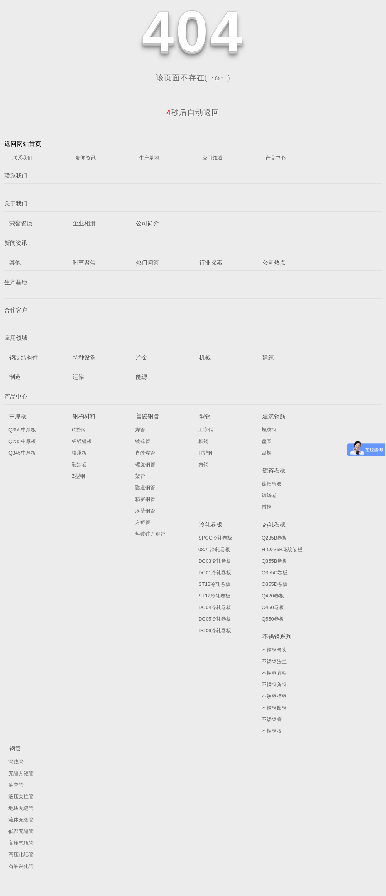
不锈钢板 (272, 731)
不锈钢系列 (276, 636)
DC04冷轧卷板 (214, 607)
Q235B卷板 (274, 538)
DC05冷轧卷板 (214, 619)
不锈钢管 (272, 719)
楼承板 (79, 453)
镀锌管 (142, 441)
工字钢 (205, 430)
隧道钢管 (145, 487)
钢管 (15, 748)
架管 (140, 476)
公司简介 (147, 223)
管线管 (16, 762)
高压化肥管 (21, 854)
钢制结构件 (23, 357)
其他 (15, 262)
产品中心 (276, 158)
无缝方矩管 (21, 773)
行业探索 (210, 262)
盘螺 (267, 453)
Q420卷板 (273, 596)
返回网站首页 (22, 144)
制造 (15, 376)
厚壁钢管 (145, 511)
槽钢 (203, 441)
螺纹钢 (269, 430)
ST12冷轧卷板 (214, 596)
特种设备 (84, 357)
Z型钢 (78, 476)
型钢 (205, 416)
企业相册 (84, 223)
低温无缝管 (21, 831)
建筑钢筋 (274, 416)
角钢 (203, 464)
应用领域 (212, 158)
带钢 (267, 507)
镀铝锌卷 (272, 484)
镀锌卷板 (274, 470)
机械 (205, 357)
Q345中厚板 (22, 453)
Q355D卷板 (275, 584)
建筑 (268, 357)
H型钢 (205, 453)
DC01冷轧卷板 (214, 572)
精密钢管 (145, 499)
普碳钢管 (147, 416)
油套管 (16, 785)
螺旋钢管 (145, 464)
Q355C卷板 (275, 572)
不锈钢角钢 (274, 684)
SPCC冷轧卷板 (215, 538)
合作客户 (15, 310)
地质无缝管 (21, 808)
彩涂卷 (79, 464)
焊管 (140, 430)
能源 (141, 376)
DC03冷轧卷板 (214, 561)
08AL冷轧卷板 (214, 549)
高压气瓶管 (21, 843)
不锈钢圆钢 (274, 708)
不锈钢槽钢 (274, 696)
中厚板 (18, 416)
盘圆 (267, 441)
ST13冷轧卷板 (214, 584)
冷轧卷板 (210, 524)
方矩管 (142, 522)
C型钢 (78, 430)
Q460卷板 (273, 607)
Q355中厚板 (22, 430)
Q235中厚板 (22, 441)
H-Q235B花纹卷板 (282, 549)
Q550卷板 (273, 619)
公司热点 (274, 262)
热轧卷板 (274, 524)
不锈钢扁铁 (274, 673)
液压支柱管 (21, 796)
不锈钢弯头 (274, 650)
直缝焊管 (145, 453)
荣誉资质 (20, 223)
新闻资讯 (86, 158)
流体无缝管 (21, 820)
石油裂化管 (21, 866)
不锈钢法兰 (274, 661)
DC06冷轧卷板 (214, 630)
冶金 (141, 357)
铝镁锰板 (82, 441)
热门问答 (147, 262)
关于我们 (15, 203)
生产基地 (149, 158)
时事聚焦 (84, 262)
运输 (78, 376)
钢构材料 (84, 416)
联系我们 (22, 158)
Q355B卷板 (274, 561)
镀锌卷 (269, 495)
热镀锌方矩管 (150, 534)
